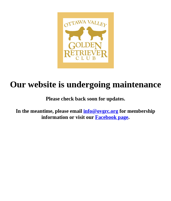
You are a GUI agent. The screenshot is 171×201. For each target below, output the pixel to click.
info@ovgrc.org (100, 111)
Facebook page (111, 117)
